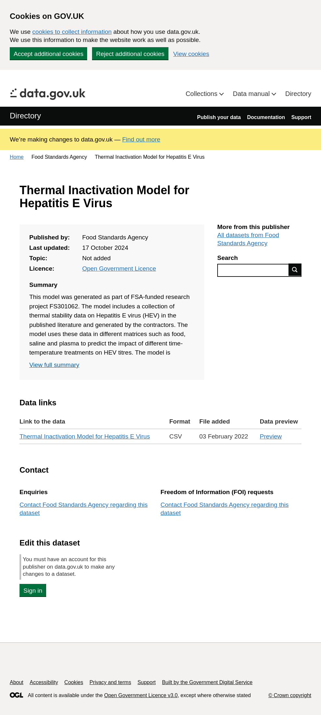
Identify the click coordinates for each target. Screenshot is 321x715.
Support (301, 117)
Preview (271, 436)
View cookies (191, 54)
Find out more (141, 139)
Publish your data (219, 117)
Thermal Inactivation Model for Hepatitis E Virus (85, 436)
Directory (298, 93)
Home (17, 157)
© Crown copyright (289, 695)
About (16, 682)
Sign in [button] (32, 590)
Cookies (73, 682)
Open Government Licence (119, 268)
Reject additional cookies (130, 53)
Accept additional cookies (48, 53)
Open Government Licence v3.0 (141, 695)
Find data (294, 269)
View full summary (54, 364)
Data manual (252, 93)
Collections (202, 93)
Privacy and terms (110, 682)
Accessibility (44, 682)
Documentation (266, 117)
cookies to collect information (72, 31)
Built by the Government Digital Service (207, 682)
